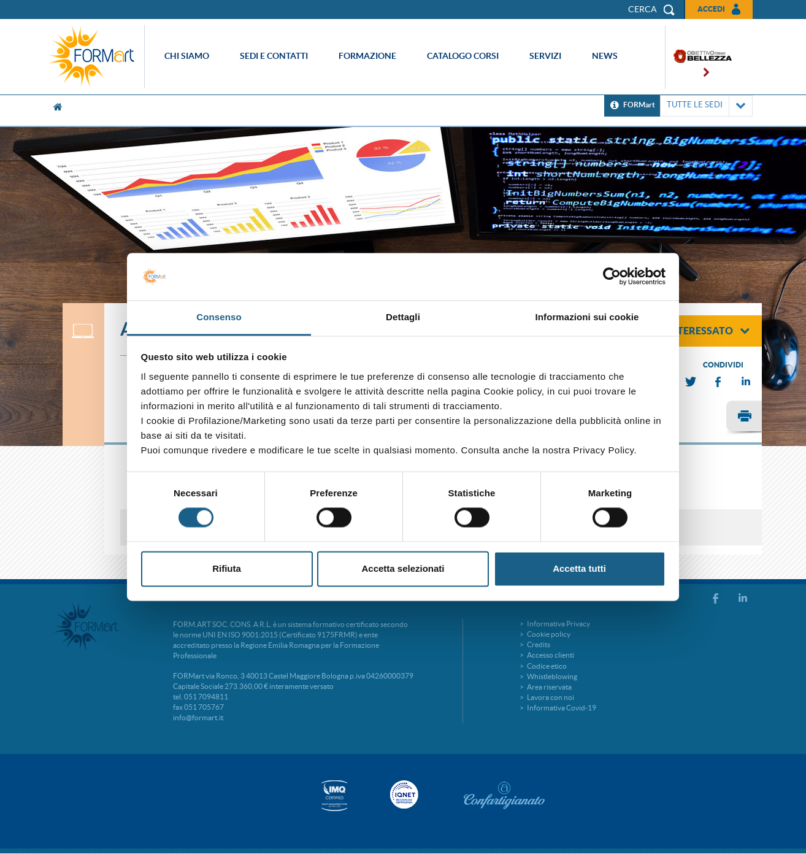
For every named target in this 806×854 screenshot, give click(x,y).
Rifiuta (226, 568)
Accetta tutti (579, 568)
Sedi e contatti (274, 56)
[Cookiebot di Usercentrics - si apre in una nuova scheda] (612, 276)
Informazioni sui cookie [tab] (587, 317)
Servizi (545, 56)
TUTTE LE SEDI (706, 106)
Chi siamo (186, 56)
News (605, 56)
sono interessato (693, 330)
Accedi (711, 9)
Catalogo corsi (463, 56)
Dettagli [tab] (403, 317)
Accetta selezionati (402, 568)
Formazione (367, 56)
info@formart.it (198, 717)
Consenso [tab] (218, 317)
